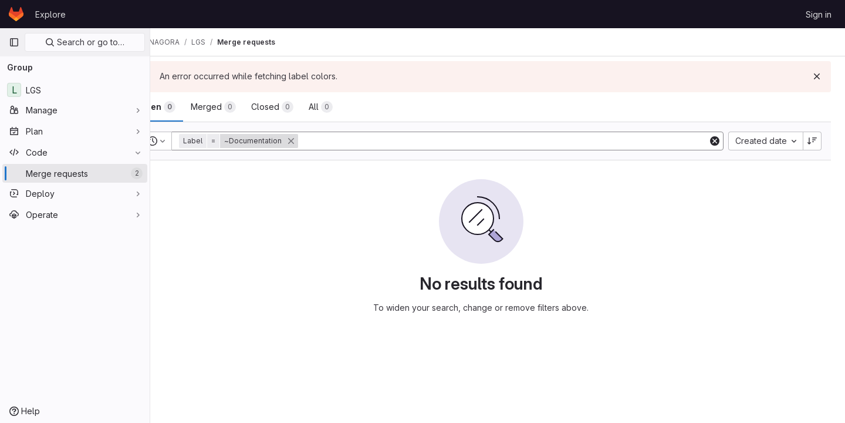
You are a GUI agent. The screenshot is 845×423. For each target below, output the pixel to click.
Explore (50, 14)
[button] (272, 141)
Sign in (819, 14)
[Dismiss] (817, 76)
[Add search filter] (520, 141)
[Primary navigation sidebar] (14, 42)
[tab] (190, 107)
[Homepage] (16, 14)
